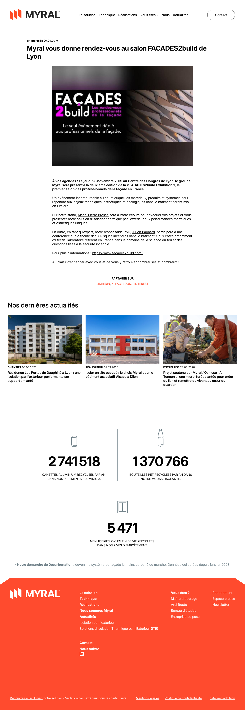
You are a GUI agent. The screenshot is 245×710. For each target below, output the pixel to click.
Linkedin (103, 284)
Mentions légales (147, 698)
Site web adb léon (222, 698)
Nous (166, 15)
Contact (221, 15)
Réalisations (127, 15)
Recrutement (222, 593)
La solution (87, 15)
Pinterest (140, 284)
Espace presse (223, 599)
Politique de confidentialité (183, 698)
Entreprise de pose (185, 617)
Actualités (180, 15)
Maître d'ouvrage (184, 599)
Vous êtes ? (149, 15)
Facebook (123, 284)
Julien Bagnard (143, 232)
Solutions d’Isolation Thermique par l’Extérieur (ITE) (119, 628)
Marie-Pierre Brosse (93, 215)
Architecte (179, 605)
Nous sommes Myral (96, 610)
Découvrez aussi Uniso (26, 698)
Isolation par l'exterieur (97, 623)
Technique (107, 15)
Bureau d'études (183, 610)
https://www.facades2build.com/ (117, 253)
